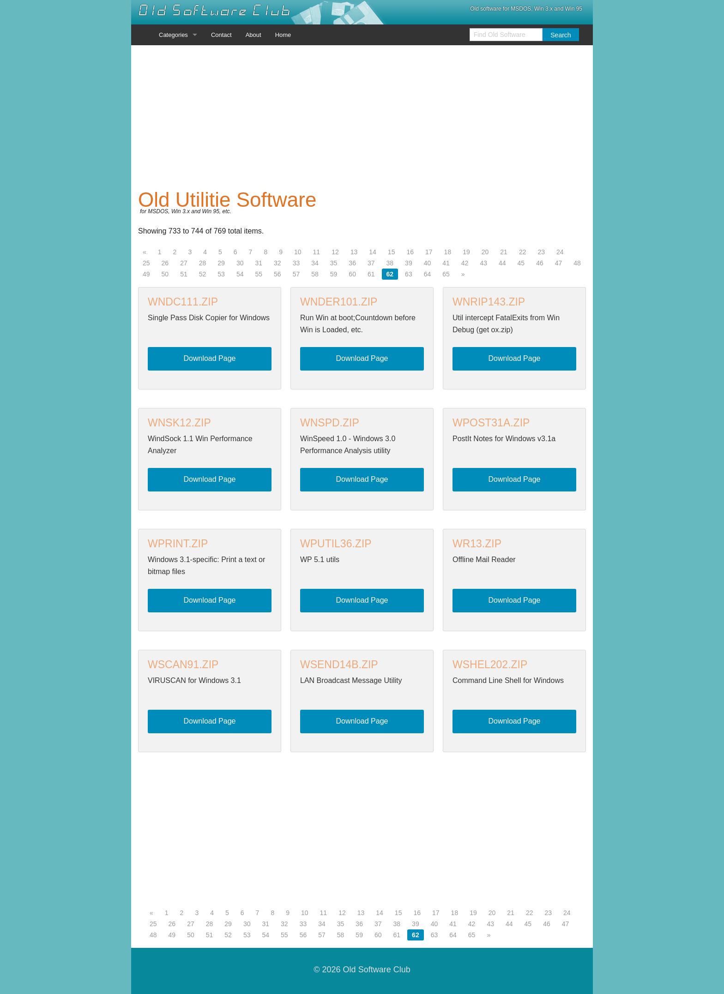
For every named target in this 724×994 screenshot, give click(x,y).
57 (296, 274)
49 (146, 274)
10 (298, 252)
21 (503, 252)
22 (522, 252)
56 (277, 274)
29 (221, 263)
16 (410, 252)
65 (446, 274)
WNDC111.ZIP (183, 302)
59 (334, 274)
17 (429, 252)
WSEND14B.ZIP (339, 665)
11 (316, 252)
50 (165, 274)
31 (258, 263)
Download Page (210, 358)
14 (372, 252)
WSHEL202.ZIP (489, 665)
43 (483, 263)
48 (577, 263)
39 (408, 263)
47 (558, 263)
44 (502, 263)
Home (283, 34)
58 (315, 274)
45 (521, 263)
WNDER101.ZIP (338, 302)
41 (446, 263)
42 (465, 263)
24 (560, 252)
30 (240, 263)
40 (427, 263)
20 (485, 252)
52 (202, 274)
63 (408, 274)
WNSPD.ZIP (329, 423)
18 (448, 252)
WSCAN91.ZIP (183, 665)
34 (315, 263)
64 (427, 274)
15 (391, 252)
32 (277, 263)
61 (371, 274)
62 (390, 274)
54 (240, 274)
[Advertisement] (362, 117)
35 (334, 263)
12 (335, 252)
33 (296, 263)
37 (371, 263)
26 (165, 263)
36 (352, 263)
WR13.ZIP (476, 544)
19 (466, 252)
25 (146, 263)
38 (390, 263)
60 (352, 274)
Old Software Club (214, 10)
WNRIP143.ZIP (488, 302)
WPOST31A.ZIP (491, 423)
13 (354, 252)
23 (541, 252)
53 (221, 274)
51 (183, 274)
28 (202, 263)
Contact (221, 34)
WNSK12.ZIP (179, 423)
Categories (173, 34)
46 (539, 263)
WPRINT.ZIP (178, 544)
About (253, 34)
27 (183, 263)
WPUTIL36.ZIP (336, 544)
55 (258, 274)
